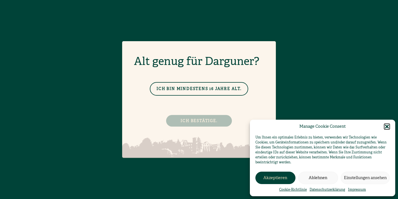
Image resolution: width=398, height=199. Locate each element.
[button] (387, 126)
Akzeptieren (275, 177)
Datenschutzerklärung (327, 189)
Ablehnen (318, 177)
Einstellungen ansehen (365, 177)
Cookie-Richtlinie (293, 189)
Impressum (357, 189)
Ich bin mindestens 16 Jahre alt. (199, 88)
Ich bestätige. (198, 120)
